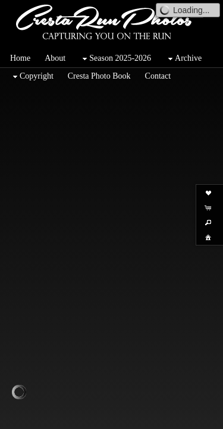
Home (20, 58)
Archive (183, 59)
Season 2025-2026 (115, 59)
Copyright (32, 77)
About (55, 58)
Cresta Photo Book (99, 76)
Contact (158, 76)
